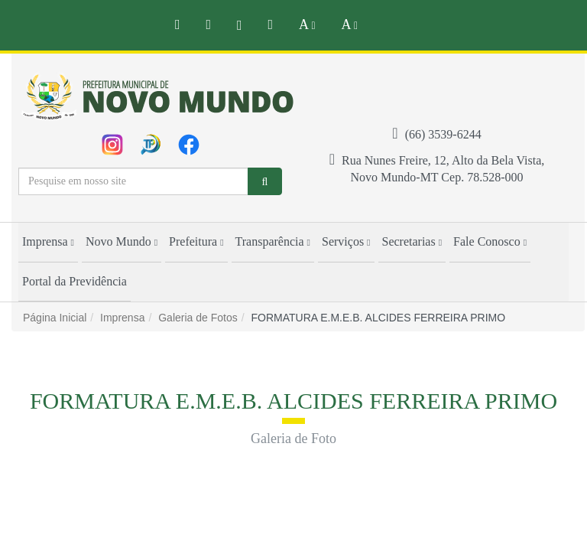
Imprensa (122, 317)
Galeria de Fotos (198, 317)
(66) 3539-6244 (436, 134)
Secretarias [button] (412, 241)
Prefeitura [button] (196, 241)
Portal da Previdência (74, 281)
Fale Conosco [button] (490, 241)
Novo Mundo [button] (121, 241)
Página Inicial (54, 317)
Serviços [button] (346, 241)
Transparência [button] (272, 241)
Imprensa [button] (48, 241)
